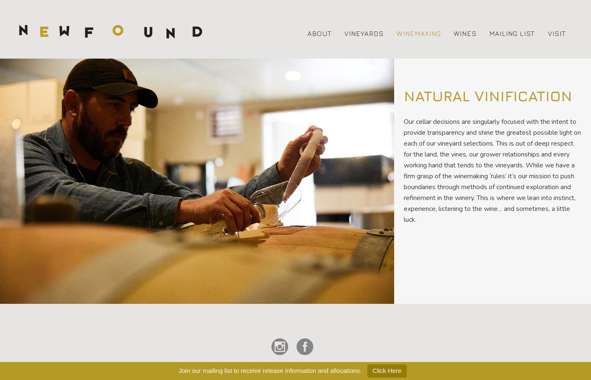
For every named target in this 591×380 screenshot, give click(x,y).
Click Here (386, 370)
